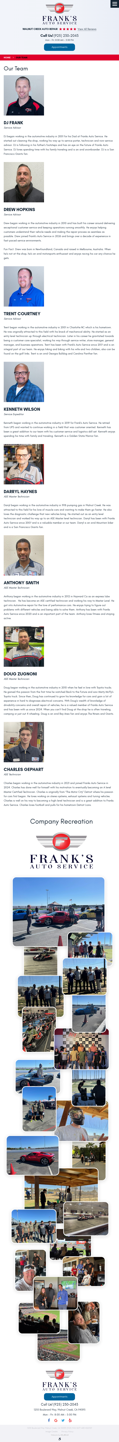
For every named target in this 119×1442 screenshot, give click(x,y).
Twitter (63, 1420)
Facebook (49, 1420)
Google (56, 1420)
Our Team (21, 57)
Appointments (59, 47)
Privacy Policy (67, 1431)
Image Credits (52, 1431)
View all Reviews (87, 29)
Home (7, 57)
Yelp (70, 1420)
